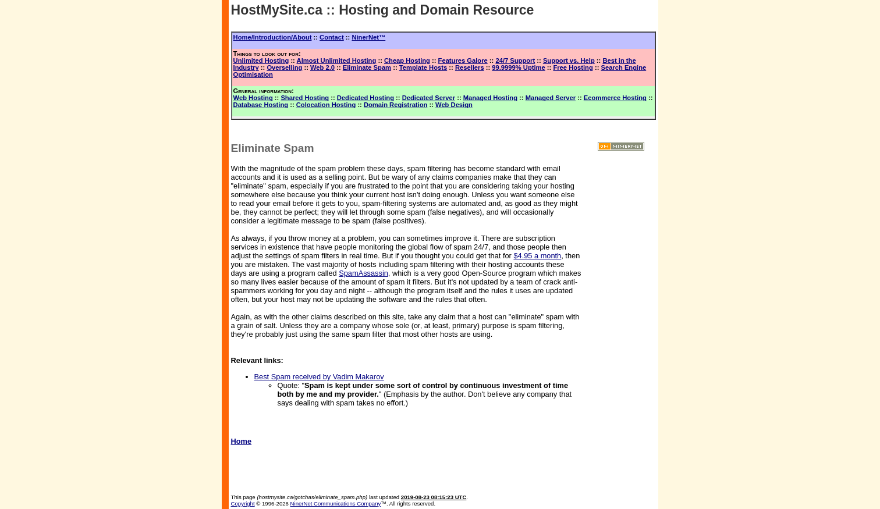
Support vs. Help (569, 60)
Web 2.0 (322, 67)
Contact (332, 37)
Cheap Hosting (407, 60)
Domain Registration (395, 104)
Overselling (284, 67)
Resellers (469, 67)
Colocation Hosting (326, 104)
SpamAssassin (363, 273)
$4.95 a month (537, 255)
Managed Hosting (490, 97)
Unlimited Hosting (261, 60)
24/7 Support (515, 60)
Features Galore (463, 60)
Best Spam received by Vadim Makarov (319, 376)
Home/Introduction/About (272, 37)
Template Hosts (423, 67)
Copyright (243, 503)
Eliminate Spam (367, 67)
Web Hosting (253, 97)
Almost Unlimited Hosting (337, 60)
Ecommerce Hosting (615, 97)
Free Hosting (572, 67)
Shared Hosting (305, 97)
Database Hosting (261, 104)
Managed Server (551, 97)
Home (241, 441)
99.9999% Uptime (518, 67)
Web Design (454, 104)
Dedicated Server (428, 97)
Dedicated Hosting (365, 97)
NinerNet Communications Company (335, 503)
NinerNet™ (368, 37)
